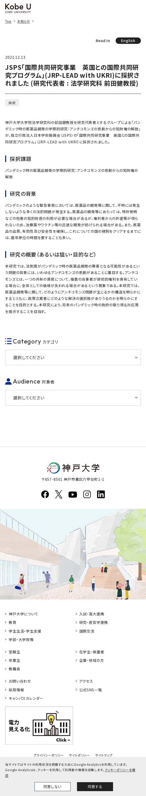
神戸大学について (23, 613)
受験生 (14, 651)
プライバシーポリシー (48, 755)
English (128, 40)
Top (8, 21)
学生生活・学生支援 (25, 631)
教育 (12, 622)
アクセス (86, 681)
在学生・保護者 (91, 651)
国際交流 (87, 631)
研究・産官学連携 (93, 622)
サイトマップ (104, 755)
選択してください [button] (29, 357)
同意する (95, 786)
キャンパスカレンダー (26, 698)
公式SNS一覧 (90, 689)
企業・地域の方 (91, 660)
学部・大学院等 (21, 639)
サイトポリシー (79, 755)
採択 (12, 102)
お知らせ (23, 21)
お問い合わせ (20, 681)
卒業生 (14, 660)
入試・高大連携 (91, 613)
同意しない (53, 786)
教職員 (14, 668)
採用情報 (16, 689)
